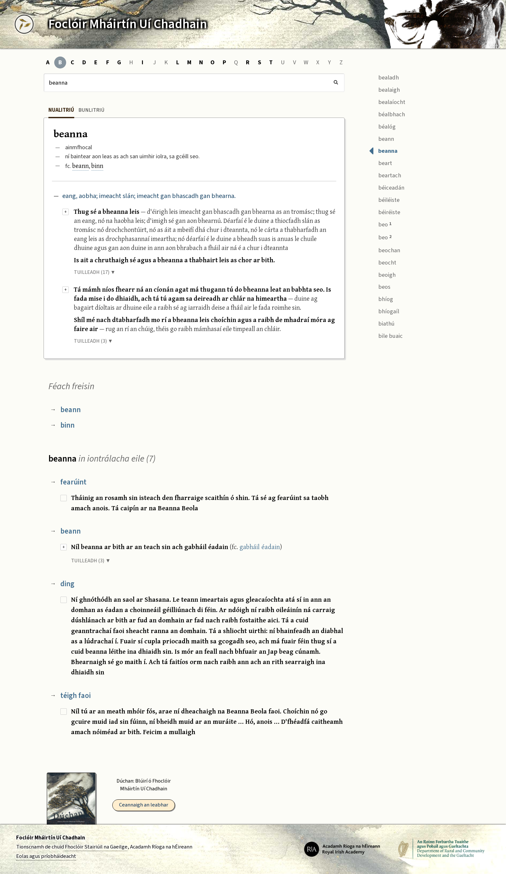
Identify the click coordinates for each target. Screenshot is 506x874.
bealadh (384, 77)
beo (380, 224)
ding (67, 583)
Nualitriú (61, 110)
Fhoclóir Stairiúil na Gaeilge (96, 847)
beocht (382, 262)
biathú (382, 323)
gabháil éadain (259, 547)
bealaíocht (387, 101)
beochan (384, 250)
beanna (383, 150)
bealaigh (384, 89)
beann (80, 165)
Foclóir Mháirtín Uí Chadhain (50, 838)
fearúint (73, 482)
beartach (385, 175)
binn (97, 165)
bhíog (381, 299)
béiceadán (386, 187)
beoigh (382, 274)
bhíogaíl (384, 311)
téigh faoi (75, 695)
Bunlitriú (91, 110)
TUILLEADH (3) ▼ (93, 341)
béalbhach (387, 114)
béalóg (382, 126)
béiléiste (384, 199)
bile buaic (386, 335)
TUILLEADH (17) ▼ (95, 272)
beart (380, 163)
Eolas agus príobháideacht (46, 856)
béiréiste (384, 211)
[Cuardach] (194, 82)
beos (379, 286)
